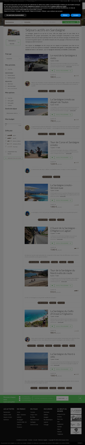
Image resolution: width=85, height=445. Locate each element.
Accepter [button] (75, 440)
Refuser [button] (65, 440)
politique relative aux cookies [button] (59, 431)
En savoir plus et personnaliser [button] (15, 440)
